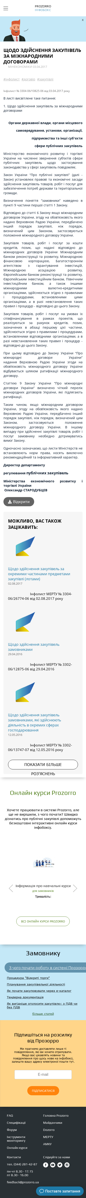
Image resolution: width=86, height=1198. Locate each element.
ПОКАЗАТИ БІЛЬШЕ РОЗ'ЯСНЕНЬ (43, 766)
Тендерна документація (25, 997)
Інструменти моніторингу (16, 1138)
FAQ (10, 1115)
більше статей (43, 1014)
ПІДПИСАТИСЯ (43, 1091)
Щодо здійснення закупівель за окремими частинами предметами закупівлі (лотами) (39, 573)
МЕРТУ (48, 1137)
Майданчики (52, 1122)
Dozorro (49, 1130)
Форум (12, 1130)
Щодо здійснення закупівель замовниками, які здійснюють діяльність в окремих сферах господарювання (34, 722)
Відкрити (19, 502)
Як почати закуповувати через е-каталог (39, 991)
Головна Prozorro (56, 1115)
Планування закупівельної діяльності (36, 984)
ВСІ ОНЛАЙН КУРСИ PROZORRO (43, 921)
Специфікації (16, 1122)
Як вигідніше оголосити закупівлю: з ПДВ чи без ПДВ (42, 1005)
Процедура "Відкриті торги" (28, 978)
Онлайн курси (17, 1148)
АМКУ (47, 1144)
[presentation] (11, 888)
